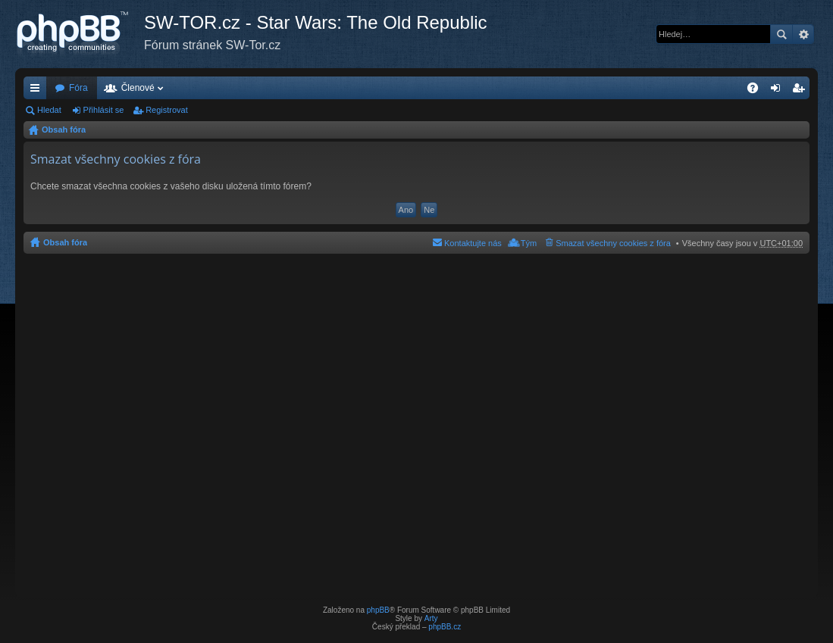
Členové (138, 88)
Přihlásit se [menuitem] (779, 91)
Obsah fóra (64, 129)
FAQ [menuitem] (757, 91)
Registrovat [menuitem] (802, 91)
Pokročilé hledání (803, 34)
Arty (431, 618)
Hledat (781, 34)
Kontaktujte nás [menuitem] (473, 243)
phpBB (378, 610)
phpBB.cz (444, 627)
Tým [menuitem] (529, 243)
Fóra (78, 88)
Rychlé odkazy (38, 91)
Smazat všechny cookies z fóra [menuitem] (613, 243)
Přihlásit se (103, 109)
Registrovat (167, 109)
